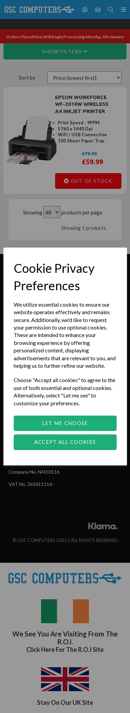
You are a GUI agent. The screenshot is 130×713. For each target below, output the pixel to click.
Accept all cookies (65, 442)
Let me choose (65, 423)
